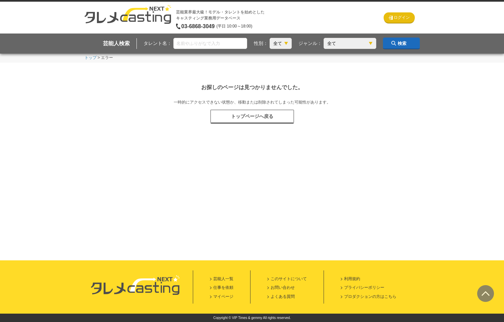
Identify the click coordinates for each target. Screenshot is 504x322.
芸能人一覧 (223, 278)
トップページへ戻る (252, 116)
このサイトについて (289, 278)
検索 (402, 43)
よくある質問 (283, 296)
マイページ (223, 296)
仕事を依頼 (223, 287)
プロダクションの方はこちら (370, 296)
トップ (91, 57)
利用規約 (352, 278)
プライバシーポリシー (364, 287)
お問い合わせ (283, 287)
